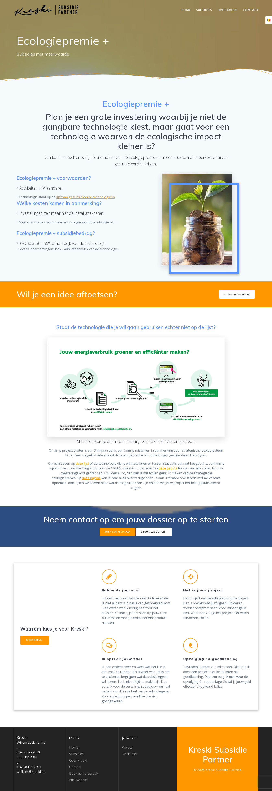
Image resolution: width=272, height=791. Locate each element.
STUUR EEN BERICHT (155, 532)
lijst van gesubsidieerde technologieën (85, 197)
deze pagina (168, 468)
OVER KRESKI (36, 641)
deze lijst (82, 463)
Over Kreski (228, 10)
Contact (251, 10)
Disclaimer (130, 754)
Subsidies (204, 10)
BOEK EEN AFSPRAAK (236, 294)
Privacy (127, 747)
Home (186, 10)
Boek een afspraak (83, 773)
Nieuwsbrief (78, 780)
